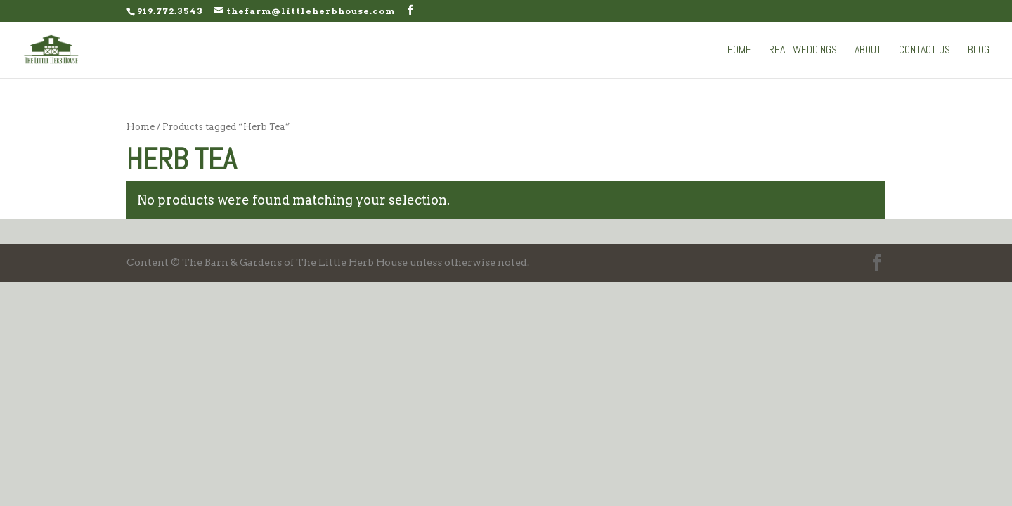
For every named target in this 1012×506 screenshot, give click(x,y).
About (868, 51)
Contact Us (924, 51)
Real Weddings (803, 51)
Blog (979, 51)
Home (739, 51)
